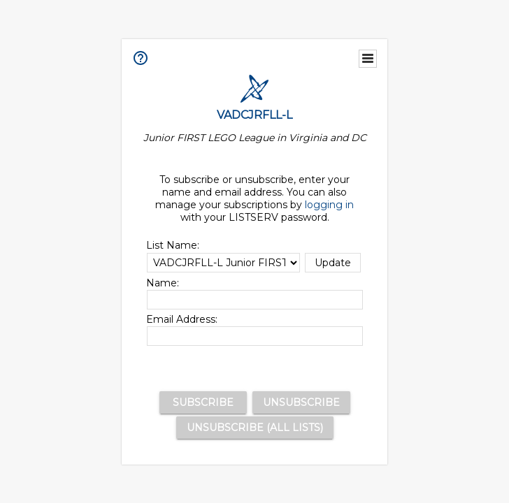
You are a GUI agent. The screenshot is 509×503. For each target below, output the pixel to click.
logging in (330, 204)
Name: (162, 283)
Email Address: (181, 319)
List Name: (172, 245)
